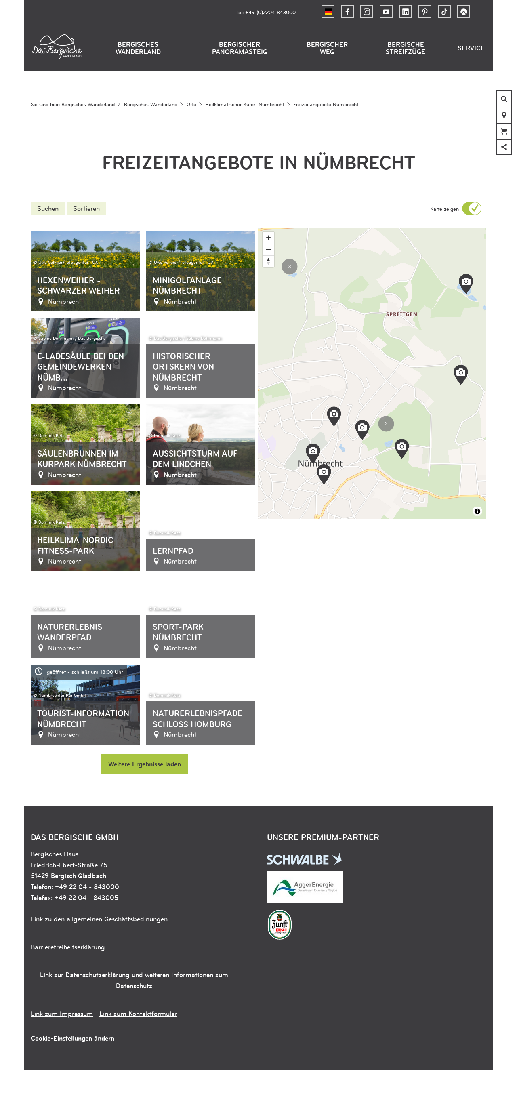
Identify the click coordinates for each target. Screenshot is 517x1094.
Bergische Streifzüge (405, 48)
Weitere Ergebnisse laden (144, 763)
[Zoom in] (268, 238)
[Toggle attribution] (477, 511)
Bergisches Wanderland (138, 48)
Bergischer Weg (327, 48)
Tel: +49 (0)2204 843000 (266, 12)
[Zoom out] (268, 249)
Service (471, 48)
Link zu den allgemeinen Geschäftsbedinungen (99, 919)
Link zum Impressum (62, 1013)
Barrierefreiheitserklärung (68, 947)
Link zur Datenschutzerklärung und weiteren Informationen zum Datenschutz (134, 980)
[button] (347, 11)
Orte (191, 104)
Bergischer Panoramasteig (239, 48)
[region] (372, 373)
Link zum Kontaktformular (138, 1013)
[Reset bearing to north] (268, 261)
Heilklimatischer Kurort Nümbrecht (244, 104)
